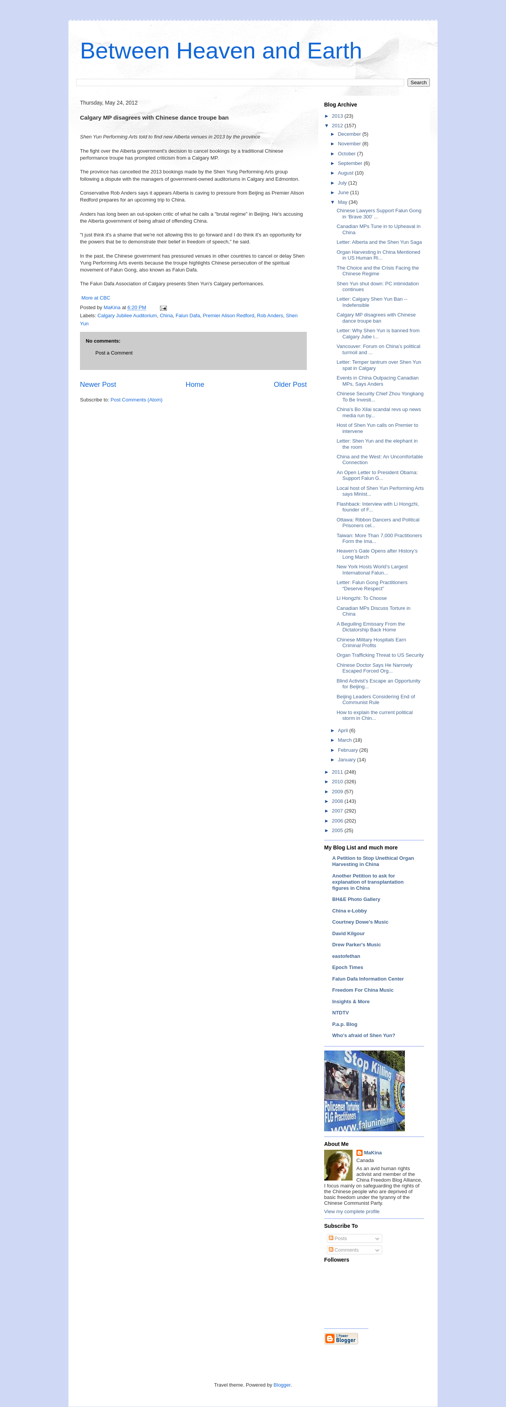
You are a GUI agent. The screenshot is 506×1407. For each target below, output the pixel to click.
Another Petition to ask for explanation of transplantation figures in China (368, 882)
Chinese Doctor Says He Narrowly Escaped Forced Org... (374, 668)
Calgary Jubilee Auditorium (127, 315)
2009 (338, 791)
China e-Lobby (349, 911)
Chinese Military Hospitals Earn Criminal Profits (371, 643)
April (344, 730)
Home (195, 384)
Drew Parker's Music (356, 944)
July (343, 183)
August (346, 173)
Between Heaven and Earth (221, 50)
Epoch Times (347, 967)
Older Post (290, 384)
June (344, 192)
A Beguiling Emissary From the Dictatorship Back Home (370, 627)
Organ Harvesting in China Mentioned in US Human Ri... (378, 255)
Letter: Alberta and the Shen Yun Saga (379, 242)
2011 (338, 772)
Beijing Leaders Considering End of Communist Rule (375, 700)
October (347, 154)
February (349, 750)
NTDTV (340, 1013)
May (343, 202)
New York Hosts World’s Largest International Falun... (372, 570)
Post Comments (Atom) (137, 400)
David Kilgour (348, 933)
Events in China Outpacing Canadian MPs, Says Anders (377, 381)
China (166, 315)
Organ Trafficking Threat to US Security (379, 655)
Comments (344, 1250)
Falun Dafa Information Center (368, 979)
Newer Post (98, 384)
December (350, 134)
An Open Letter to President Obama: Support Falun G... (377, 475)
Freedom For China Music (363, 990)
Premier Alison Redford (228, 315)
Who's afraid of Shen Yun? (363, 1035)
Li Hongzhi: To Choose (361, 598)
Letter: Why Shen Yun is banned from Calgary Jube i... (377, 334)
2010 (338, 781)
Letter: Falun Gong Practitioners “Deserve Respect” (371, 585)
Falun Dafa (188, 315)
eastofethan (346, 956)
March (345, 740)
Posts (338, 1238)
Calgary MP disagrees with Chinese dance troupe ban (376, 318)
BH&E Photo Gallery (356, 899)
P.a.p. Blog (345, 1024)
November (350, 144)
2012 (338, 125)
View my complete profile (352, 1211)
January (347, 760)
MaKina (373, 1153)
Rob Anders (270, 315)
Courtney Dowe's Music (360, 922)
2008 (338, 801)
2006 (338, 821)
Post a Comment (114, 353)
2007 (338, 811)
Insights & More (351, 1001)
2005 (338, 830)
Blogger (282, 1385)
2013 (338, 116)
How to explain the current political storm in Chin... (374, 715)
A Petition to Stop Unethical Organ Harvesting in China (373, 861)
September (351, 163)
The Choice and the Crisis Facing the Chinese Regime (377, 271)
